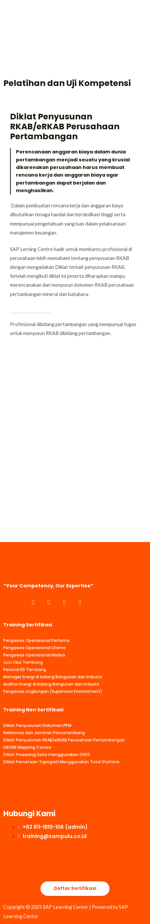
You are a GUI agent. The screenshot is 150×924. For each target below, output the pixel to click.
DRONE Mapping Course (27, 747)
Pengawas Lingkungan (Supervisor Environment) (52, 691)
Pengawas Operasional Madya (34, 655)
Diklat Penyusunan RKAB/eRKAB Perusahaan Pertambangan (64, 740)
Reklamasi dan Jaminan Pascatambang (44, 732)
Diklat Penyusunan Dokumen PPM (37, 725)
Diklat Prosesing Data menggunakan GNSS (46, 754)
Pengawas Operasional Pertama (36, 640)
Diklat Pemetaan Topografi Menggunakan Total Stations (61, 762)
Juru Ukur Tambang (23, 662)
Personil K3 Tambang (24, 669)
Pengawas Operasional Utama (34, 648)
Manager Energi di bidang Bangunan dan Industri (52, 677)
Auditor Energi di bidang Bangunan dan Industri (51, 684)
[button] (75, 888)
